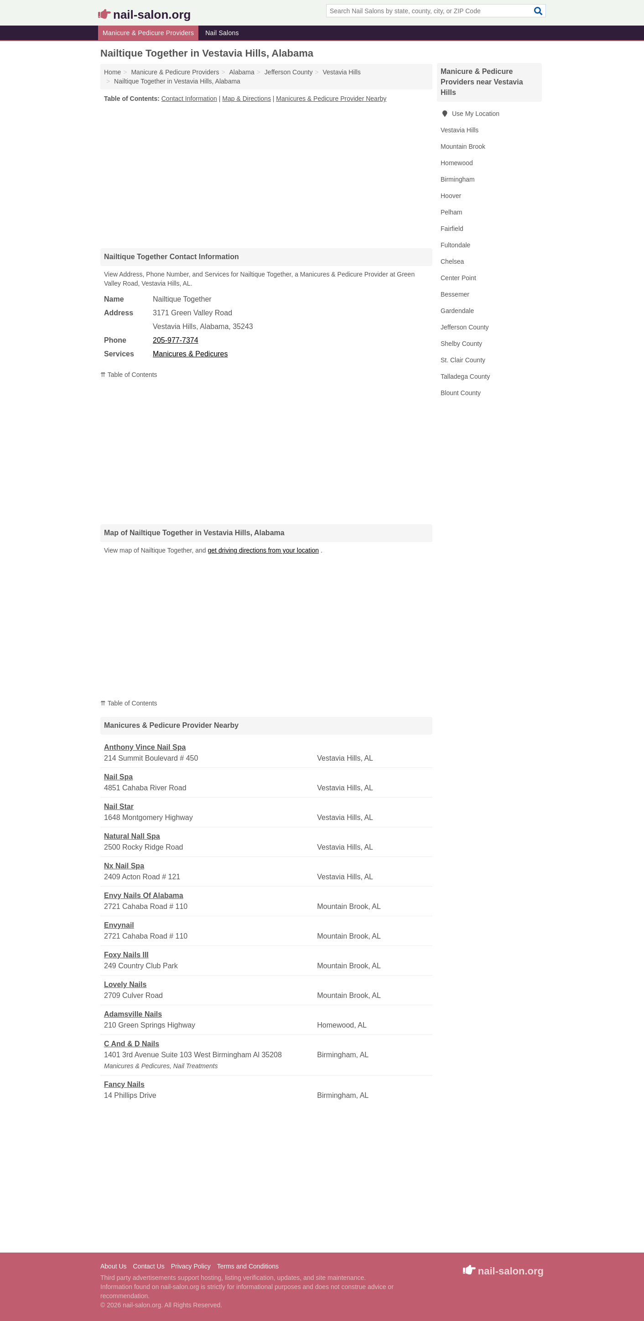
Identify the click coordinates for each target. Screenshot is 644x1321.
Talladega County (465, 376)
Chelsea (452, 261)
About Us (113, 1266)
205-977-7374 (175, 340)
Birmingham (458, 179)
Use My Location (470, 113)
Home (112, 72)
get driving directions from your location (263, 550)
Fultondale (455, 245)
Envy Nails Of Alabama (143, 895)
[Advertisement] (266, 175)
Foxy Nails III (126, 955)
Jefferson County (465, 327)
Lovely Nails (125, 984)
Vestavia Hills (459, 130)
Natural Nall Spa (132, 836)
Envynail (119, 925)
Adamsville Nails (133, 1014)
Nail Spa (118, 777)
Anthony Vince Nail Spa (145, 747)
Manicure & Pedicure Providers (148, 33)
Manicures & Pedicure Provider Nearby (331, 98)
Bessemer (455, 294)
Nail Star (119, 806)
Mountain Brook (463, 146)
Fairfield (452, 228)
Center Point (458, 278)
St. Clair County (463, 360)
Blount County (461, 393)
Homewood (457, 163)
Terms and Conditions (248, 1266)
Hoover (451, 195)
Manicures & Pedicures (190, 354)
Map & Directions (246, 98)
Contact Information (189, 98)
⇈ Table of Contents (128, 374)
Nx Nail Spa (124, 866)
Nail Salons (222, 33)
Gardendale (457, 310)
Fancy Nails (124, 1084)
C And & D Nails (131, 1044)
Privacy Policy (191, 1266)
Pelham (451, 212)
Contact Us (148, 1266)
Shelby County (461, 343)
